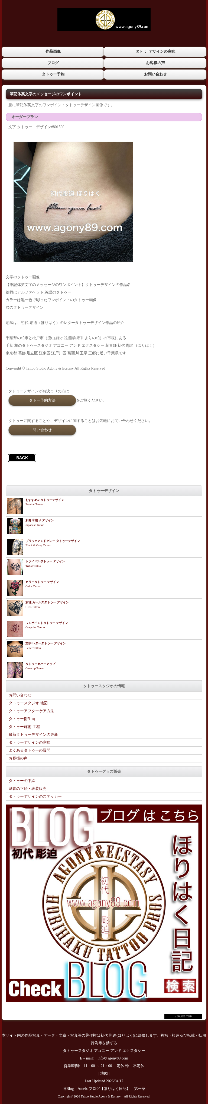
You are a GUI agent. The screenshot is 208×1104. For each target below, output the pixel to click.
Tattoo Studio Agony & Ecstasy (101, 1096)
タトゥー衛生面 (22, 719)
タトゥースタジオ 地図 (28, 703)
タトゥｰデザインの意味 (155, 51)
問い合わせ (42, 429)
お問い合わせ (155, 74)
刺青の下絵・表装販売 (28, 788)
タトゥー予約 (52, 74)
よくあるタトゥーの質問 (29, 750)
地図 (104, 1073)
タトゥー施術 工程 (24, 726)
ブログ (52, 63)
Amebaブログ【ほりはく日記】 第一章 (113, 1088)
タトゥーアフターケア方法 (31, 711)
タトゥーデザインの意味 (29, 742)
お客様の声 (155, 63)
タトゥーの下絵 (22, 780)
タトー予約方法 (42, 400)
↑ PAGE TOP (183, 1016)
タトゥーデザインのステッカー (35, 796)
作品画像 (52, 51)
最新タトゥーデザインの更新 (33, 734)
